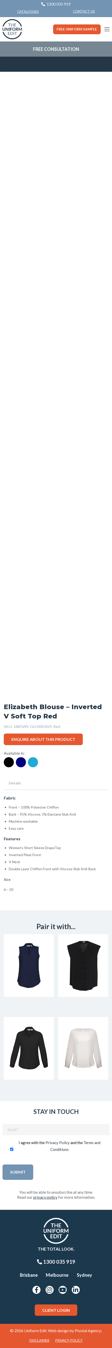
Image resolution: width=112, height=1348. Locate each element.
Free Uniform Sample (77, 29)
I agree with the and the (59, 1146)
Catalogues (28, 12)
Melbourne (57, 1275)
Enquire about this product (43, 739)
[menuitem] (84, 11)
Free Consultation (56, 49)
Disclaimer (39, 1340)
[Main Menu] (106, 29)
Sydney (84, 1275)
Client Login (56, 1310)
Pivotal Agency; (88, 1330)
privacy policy (45, 1197)
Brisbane (29, 1275)
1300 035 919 (56, 1262)
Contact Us (84, 11)
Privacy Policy (58, 1142)
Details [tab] (15, 783)
